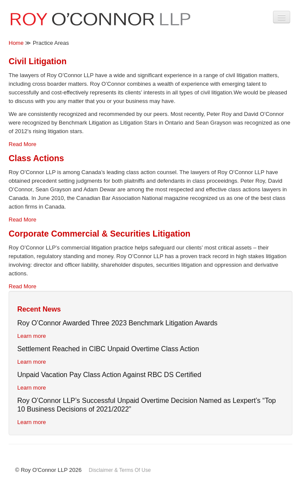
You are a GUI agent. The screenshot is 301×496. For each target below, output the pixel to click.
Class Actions (36, 158)
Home (16, 43)
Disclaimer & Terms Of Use (120, 470)
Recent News (39, 309)
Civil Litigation (37, 61)
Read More (22, 144)
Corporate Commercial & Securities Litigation (100, 233)
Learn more (31, 336)
